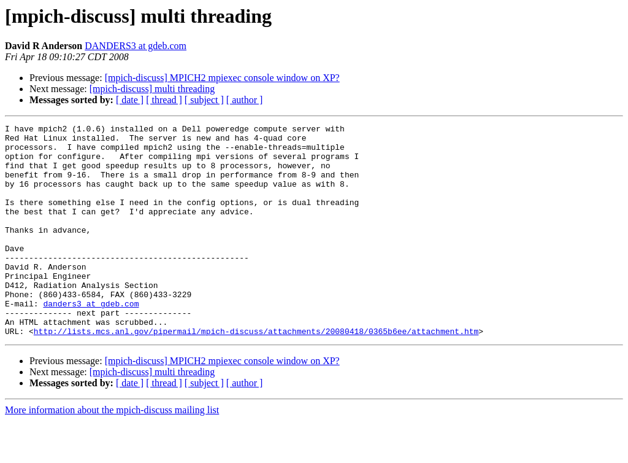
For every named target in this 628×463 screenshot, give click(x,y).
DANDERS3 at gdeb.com (135, 46)
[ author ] (244, 100)
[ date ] (130, 100)
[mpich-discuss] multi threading (152, 89)
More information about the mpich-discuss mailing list (112, 452)
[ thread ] (164, 100)
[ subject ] (204, 100)
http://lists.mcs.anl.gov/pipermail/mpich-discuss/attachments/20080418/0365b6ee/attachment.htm (256, 373)
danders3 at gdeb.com (91, 340)
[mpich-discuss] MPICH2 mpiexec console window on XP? (222, 77)
